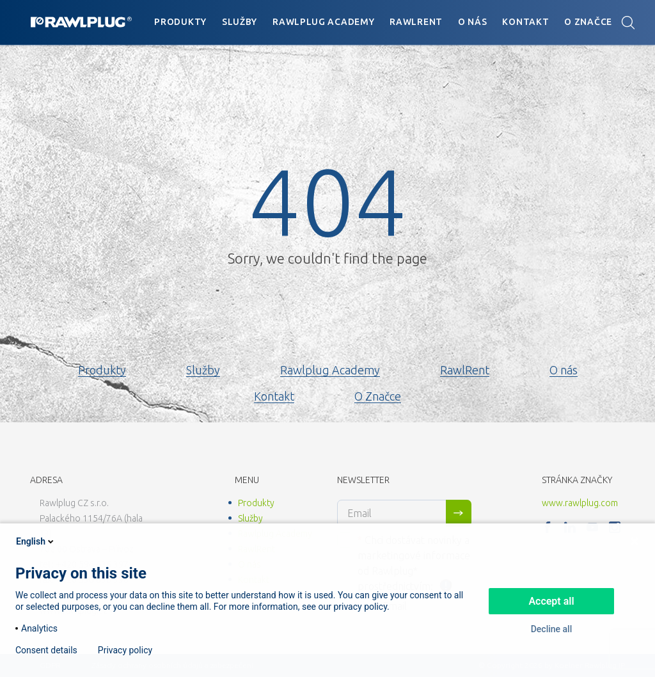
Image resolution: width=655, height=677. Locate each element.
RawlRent (416, 22)
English (36, 541)
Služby (239, 22)
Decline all (551, 629)
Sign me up (458, 513)
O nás (472, 22)
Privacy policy (125, 650)
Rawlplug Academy (323, 22)
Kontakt (525, 22)
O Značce (588, 22)
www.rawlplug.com (580, 503)
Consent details (46, 650)
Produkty (180, 22)
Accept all (551, 601)
